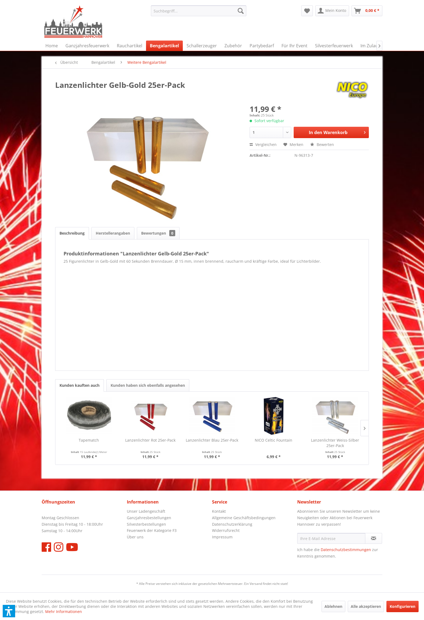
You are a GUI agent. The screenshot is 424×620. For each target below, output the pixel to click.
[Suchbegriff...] (198, 10)
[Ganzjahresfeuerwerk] (87, 46)
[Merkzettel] (307, 10)
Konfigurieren (402, 606)
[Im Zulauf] (370, 46)
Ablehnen (333, 606)
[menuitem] (198, 10)
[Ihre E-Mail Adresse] (331, 538)
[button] (9, 611)
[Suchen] (240, 10)
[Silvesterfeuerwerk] (334, 46)
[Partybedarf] (262, 46)
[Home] (52, 46)
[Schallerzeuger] (202, 46)
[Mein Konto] (332, 10)
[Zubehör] (233, 46)
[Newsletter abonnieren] (373, 538)
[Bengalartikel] (164, 46)
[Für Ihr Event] (294, 46)
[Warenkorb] (367, 10)
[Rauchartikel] (129, 46)
